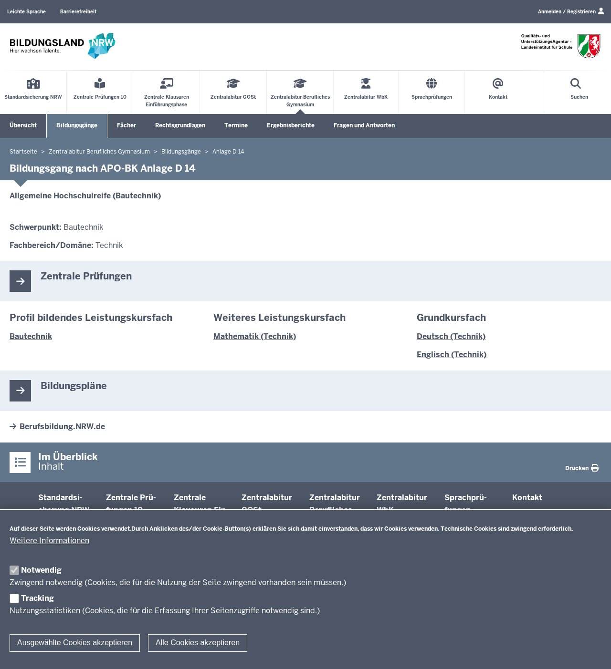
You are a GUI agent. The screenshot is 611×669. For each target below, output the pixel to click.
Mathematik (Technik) (254, 336)
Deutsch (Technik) (451, 336)
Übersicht (23, 125)
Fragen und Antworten (364, 125)
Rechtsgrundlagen (180, 125)
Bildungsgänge (76, 125)
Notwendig (41, 570)
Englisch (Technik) (451, 355)
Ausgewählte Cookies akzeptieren (74, 642)
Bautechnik (31, 336)
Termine (236, 125)
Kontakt (527, 498)
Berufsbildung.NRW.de (62, 427)
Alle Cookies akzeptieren (198, 642)
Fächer (126, 125)
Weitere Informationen (49, 540)
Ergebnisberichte (291, 125)
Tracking (37, 598)
